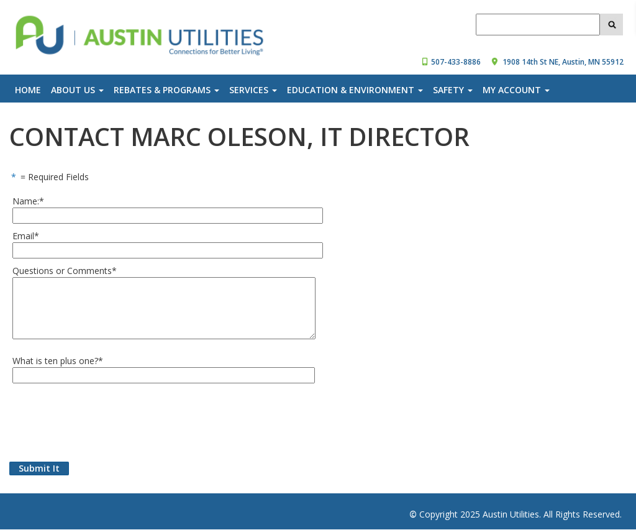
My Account (516, 90)
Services (253, 90)
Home (28, 90)
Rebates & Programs (166, 90)
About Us (77, 90)
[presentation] (103, 419)
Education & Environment (355, 90)
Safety (453, 90)
